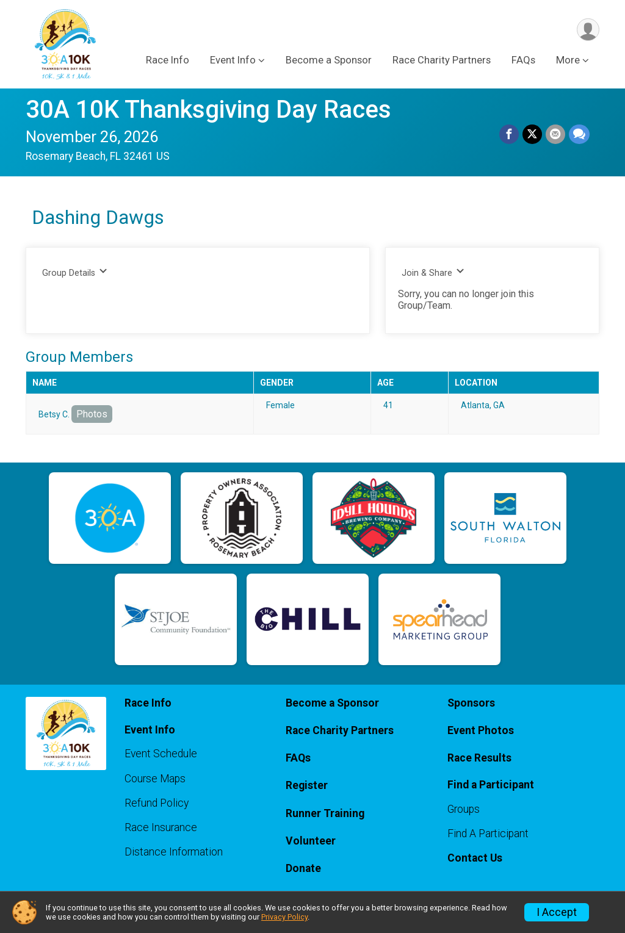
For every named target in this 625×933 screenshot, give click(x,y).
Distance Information (174, 852)
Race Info (167, 60)
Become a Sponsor (329, 60)
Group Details (74, 272)
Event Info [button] (233, 60)
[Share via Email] (555, 134)
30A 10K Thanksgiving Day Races (208, 109)
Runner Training (325, 813)
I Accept (556, 912)
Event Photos (480, 730)
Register (307, 785)
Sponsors (471, 703)
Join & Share (433, 272)
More (568, 60)
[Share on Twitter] (532, 134)
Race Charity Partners (441, 60)
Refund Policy (157, 803)
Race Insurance (161, 827)
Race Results (479, 758)
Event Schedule (161, 753)
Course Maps (155, 779)
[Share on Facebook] (509, 134)
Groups (463, 809)
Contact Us (474, 858)
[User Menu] (588, 29)
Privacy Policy (284, 916)
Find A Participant (488, 833)
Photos (91, 414)
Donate (303, 868)
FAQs (523, 60)
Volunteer (311, 841)
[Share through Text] (579, 134)
